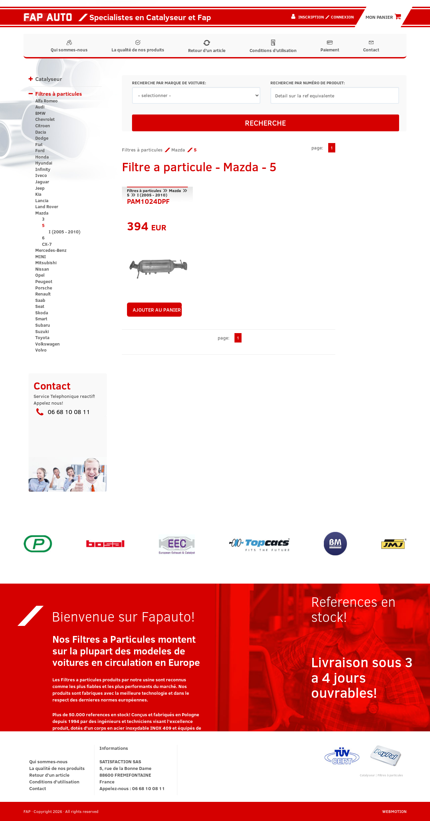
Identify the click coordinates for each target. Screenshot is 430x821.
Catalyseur (48, 78)
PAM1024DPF (148, 200)
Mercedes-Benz (51, 250)
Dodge (41, 138)
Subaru (42, 325)
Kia (38, 194)
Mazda (41, 213)
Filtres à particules (58, 93)
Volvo (41, 350)
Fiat (39, 144)
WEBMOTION (394, 811)
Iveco (41, 175)
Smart (41, 319)
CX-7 (47, 244)
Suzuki (42, 331)
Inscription (311, 16)
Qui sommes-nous (69, 46)
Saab (40, 300)
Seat (39, 306)
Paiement (329, 46)
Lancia (41, 200)
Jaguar (42, 182)
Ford (40, 150)
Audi (39, 107)
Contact (371, 46)
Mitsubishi (45, 263)
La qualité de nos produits (138, 46)
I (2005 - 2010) (64, 232)
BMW (40, 113)
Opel (39, 275)
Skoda (41, 313)
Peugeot (43, 281)
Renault (43, 294)
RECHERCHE (265, 123)
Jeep (40, 188)
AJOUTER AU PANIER (157, 309)
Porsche (43, 288)
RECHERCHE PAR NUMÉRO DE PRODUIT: (307, 82)
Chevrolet (45, 119)
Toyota (42, 337)
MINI (40, 257)
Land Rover (46, 206)
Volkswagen (47, 344)
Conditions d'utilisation (273, 46)
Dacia (40, 132)
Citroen (42, 126)
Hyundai (43, 163)
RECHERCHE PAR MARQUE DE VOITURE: (169, 82)
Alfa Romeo (46, 101)
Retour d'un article (206, 46)
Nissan (42, 269)
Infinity (42, 169)
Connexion (342, 16)
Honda (42, 157)
